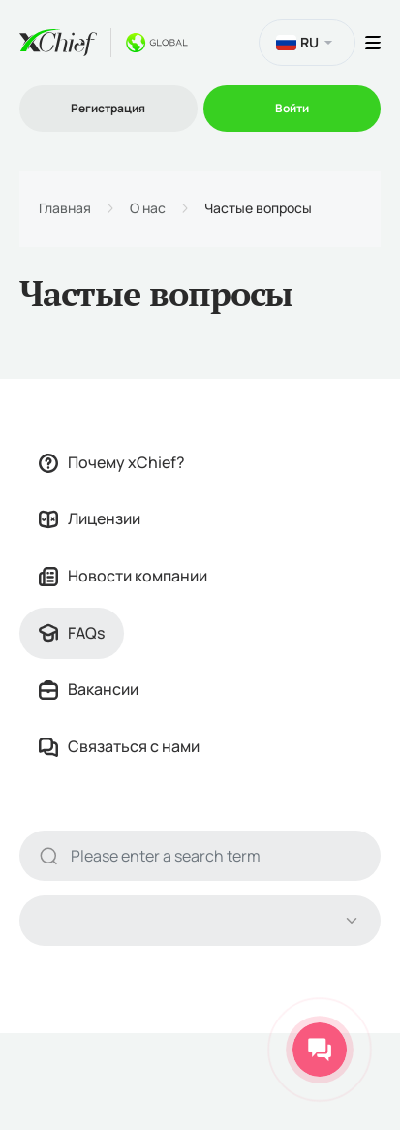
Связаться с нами (119, 746)
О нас (148, 208)
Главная (65, 208)
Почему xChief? (112, 462)
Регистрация (108, 108)
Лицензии (89, 518)
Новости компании (123, 575)
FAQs (72, 632)
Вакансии (88, 689)
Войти (292, 108)
